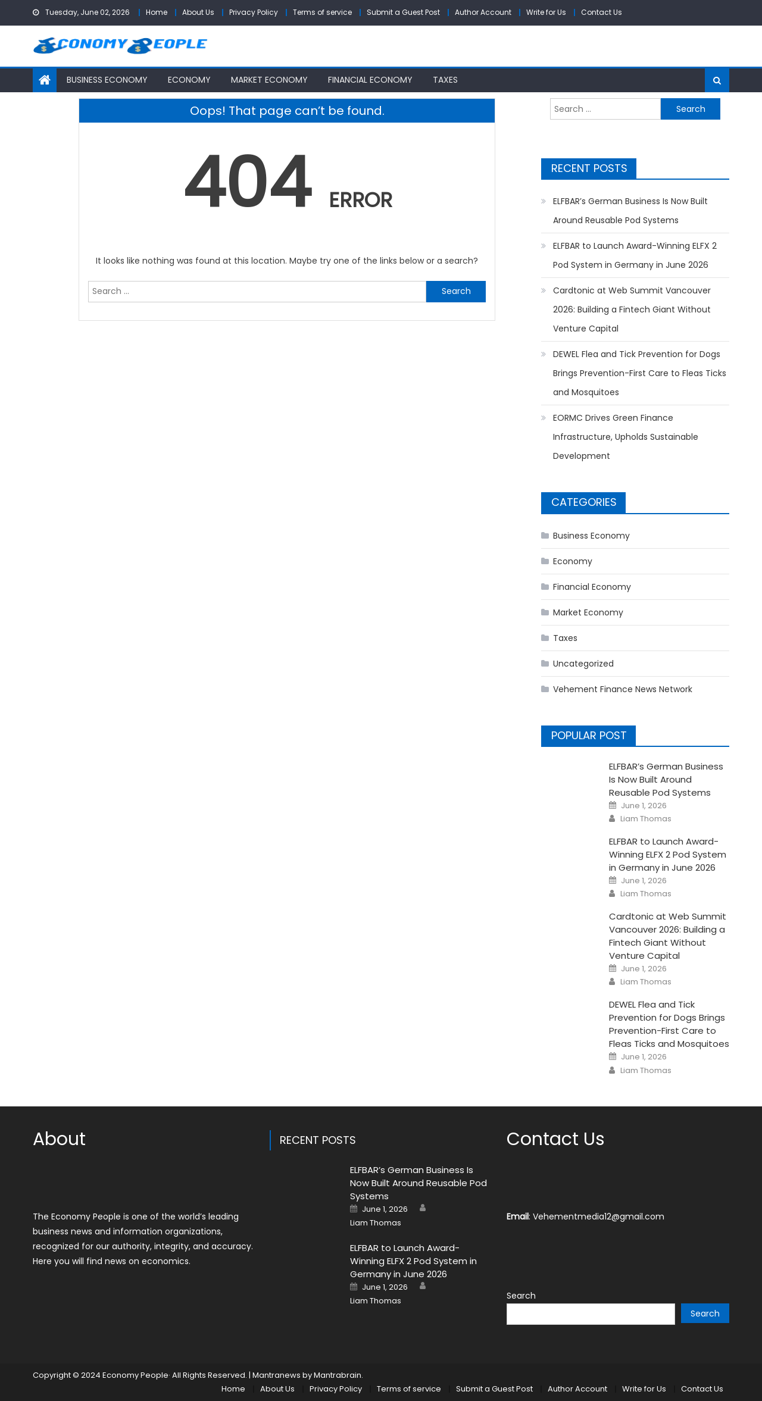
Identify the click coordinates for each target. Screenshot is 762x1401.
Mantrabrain (337, 1375)
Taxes (445, 80)
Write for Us (546, 12)
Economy (189, 80)
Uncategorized (583, 664)
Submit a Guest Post (403, 12)
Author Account (483, 12)
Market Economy (269, 80)
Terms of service (322, 12)
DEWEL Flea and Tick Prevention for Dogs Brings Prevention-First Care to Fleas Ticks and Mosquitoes (639, 373)
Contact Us (601, 12)
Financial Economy (370, 80)
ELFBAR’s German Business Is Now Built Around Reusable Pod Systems (630, 210)
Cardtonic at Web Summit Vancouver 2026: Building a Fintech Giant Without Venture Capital (632, 309)
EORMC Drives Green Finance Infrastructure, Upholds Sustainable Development (625, 437)
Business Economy (107, 80)
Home (156, 12)
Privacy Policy (253, 12)
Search (521, 1296)
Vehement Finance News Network (622, 689)
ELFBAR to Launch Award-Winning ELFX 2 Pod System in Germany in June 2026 (635, 255)
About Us (198, 12)
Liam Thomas (646, 819)
